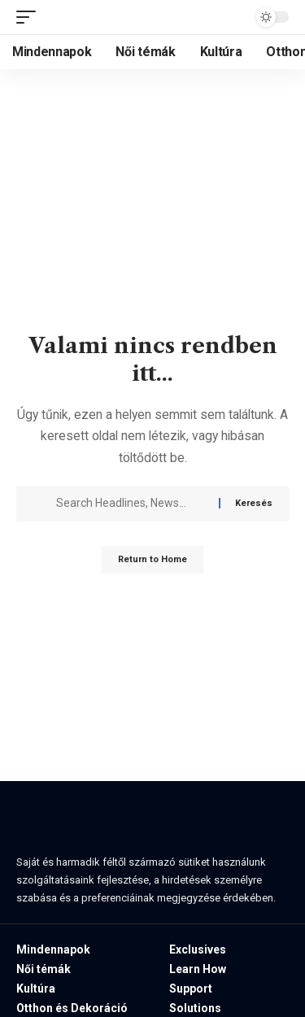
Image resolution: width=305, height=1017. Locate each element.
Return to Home (152, 559)
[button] (30, 17)
